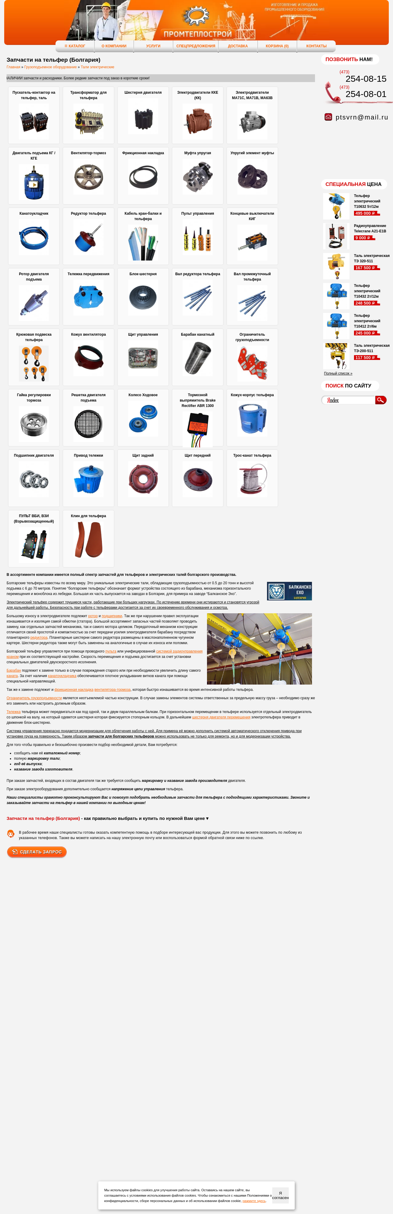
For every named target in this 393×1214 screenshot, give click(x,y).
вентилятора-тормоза (112, 690)
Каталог (75, 46)
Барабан (14, 670)
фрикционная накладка (73, 690)
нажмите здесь (254, 1201)
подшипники (112, 616)
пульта (110, 651)
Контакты (316, 46)
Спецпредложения (195, 46)
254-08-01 (366, 94)
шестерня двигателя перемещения (221, 717)
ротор (93, 616)
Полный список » (338, 373)
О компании (114, 46)
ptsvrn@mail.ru (362, 117)
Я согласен (280, 1195)
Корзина (277, 46)
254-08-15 (366, 79)
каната (12, 676)
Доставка (238, 46)
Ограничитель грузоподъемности (34, 698)
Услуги (153, 46)
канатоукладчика (62, 676)
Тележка (14, 712)
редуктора (38, 637)
